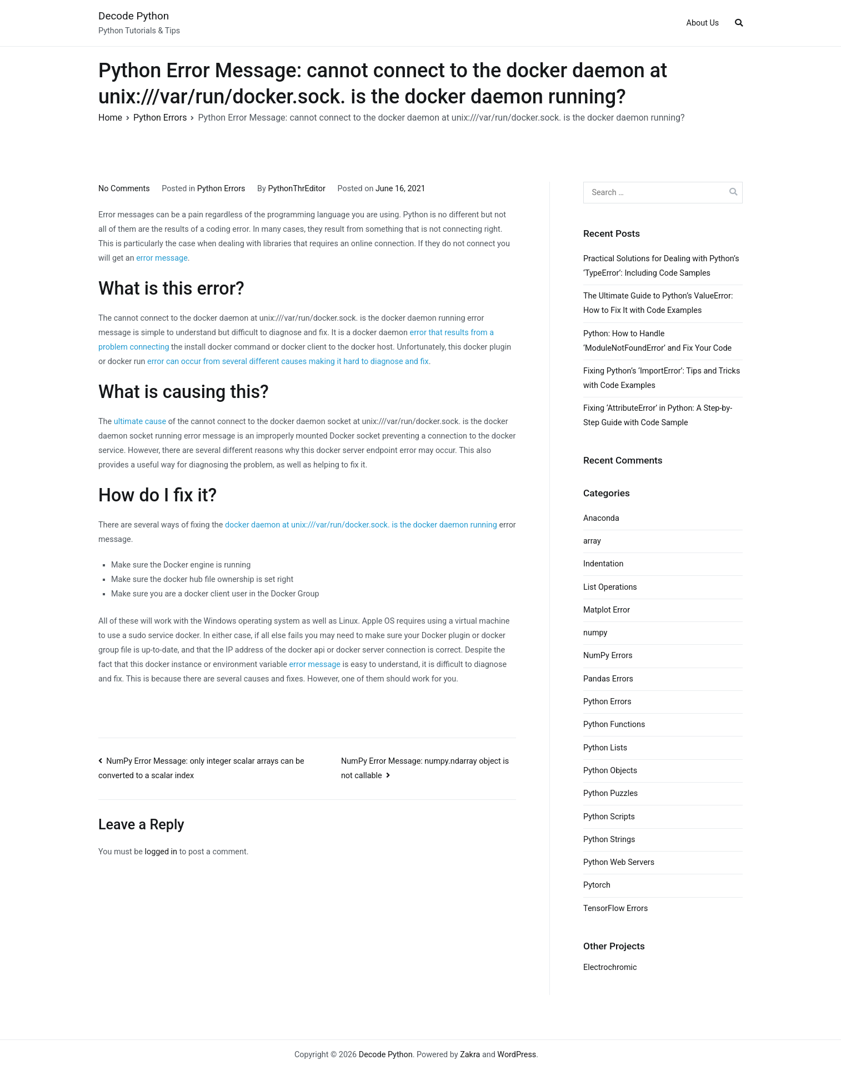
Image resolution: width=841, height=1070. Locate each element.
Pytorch (596, 885)
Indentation (603, 564)
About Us (703, 23)
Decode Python (133, 15)
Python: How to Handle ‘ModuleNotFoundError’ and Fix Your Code (657, 341)
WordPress (516, 1054)
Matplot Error (606, 610)
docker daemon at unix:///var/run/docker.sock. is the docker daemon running (361, 525)
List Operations (610, 587)
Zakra (470, 1054)
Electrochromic (610, 967)
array (592, 541)
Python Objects (610, 770)
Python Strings (609, 839)
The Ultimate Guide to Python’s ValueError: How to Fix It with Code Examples (658, 303)
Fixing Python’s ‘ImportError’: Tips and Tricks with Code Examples (661, 378)
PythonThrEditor (296, 188)
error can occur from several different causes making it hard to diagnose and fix (288, 361)
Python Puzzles (610, 793)
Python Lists (605, 748)
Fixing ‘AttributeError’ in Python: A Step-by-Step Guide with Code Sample (657, 415)
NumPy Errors (608, 655)
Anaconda (601, 518)
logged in (160, 852)
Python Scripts (609, 817)
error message (162, 258)
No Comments (124, 188)
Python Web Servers (618, 862)
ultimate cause (140, 421)
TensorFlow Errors (615, 908)
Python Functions (614, 724)
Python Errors (221, 188)
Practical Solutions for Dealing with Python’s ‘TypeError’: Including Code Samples (661, 266)
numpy (595, 633)
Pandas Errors (608, 679)
